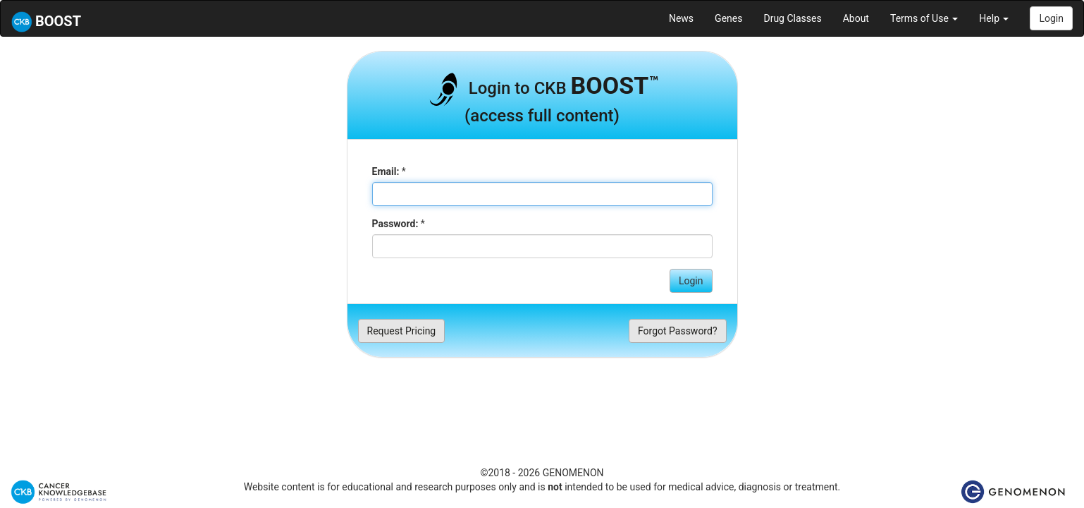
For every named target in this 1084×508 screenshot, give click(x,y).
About (856, 18)
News (681, 18)
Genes (728, 18)
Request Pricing (401, 331)
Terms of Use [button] (924, 18)
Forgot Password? (677, 331)
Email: (386, 171)
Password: (395, 223)
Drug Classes (792, 18)
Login (1051, 18)
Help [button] (994, 18)
